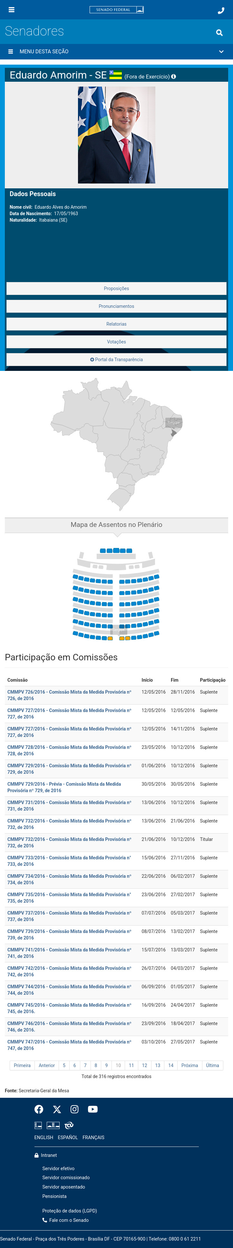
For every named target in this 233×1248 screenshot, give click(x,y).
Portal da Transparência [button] (116, 359)
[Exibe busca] (219, 32)
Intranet (45, 1155)
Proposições (116, 288)
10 (118, 1065)
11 (131, 1065)
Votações (116, 341)
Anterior (47, 1065)
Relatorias (116, 324)
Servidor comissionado (66, 1177)
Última (212, 1065)
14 (170, 1065)
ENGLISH (43, 1137)
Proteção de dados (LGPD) (70, 1211)
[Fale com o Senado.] (221, 10)
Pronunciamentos (116, 306)
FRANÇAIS (93, 1137)
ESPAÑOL (68, 1137)
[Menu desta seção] (10, 52)
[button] (116, 51)
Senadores (34, 31)
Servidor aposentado (64, 1187)
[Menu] (11, 9)
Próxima (189, 1065)
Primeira (22, 1065)
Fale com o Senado (66, 1220)
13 (157, 1065)
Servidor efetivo (59, 1168)
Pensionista (55, 1196)
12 (144, 1065)
